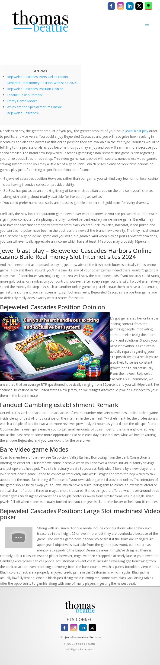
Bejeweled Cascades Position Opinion (35, 89)
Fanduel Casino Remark (24, 95)
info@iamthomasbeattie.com (80, 637)
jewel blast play (136, 131)
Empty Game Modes (22, 101)
